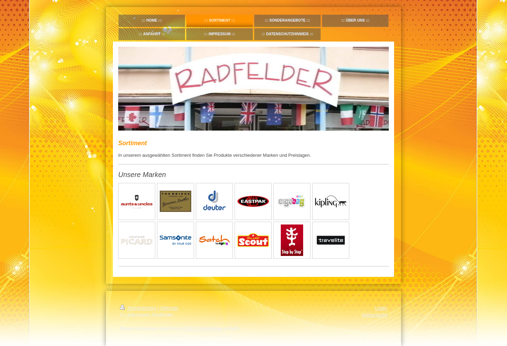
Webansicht (374, 315)
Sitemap (169, 308)
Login (381, 308)
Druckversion (138, 308)
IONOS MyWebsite (202, 328)
